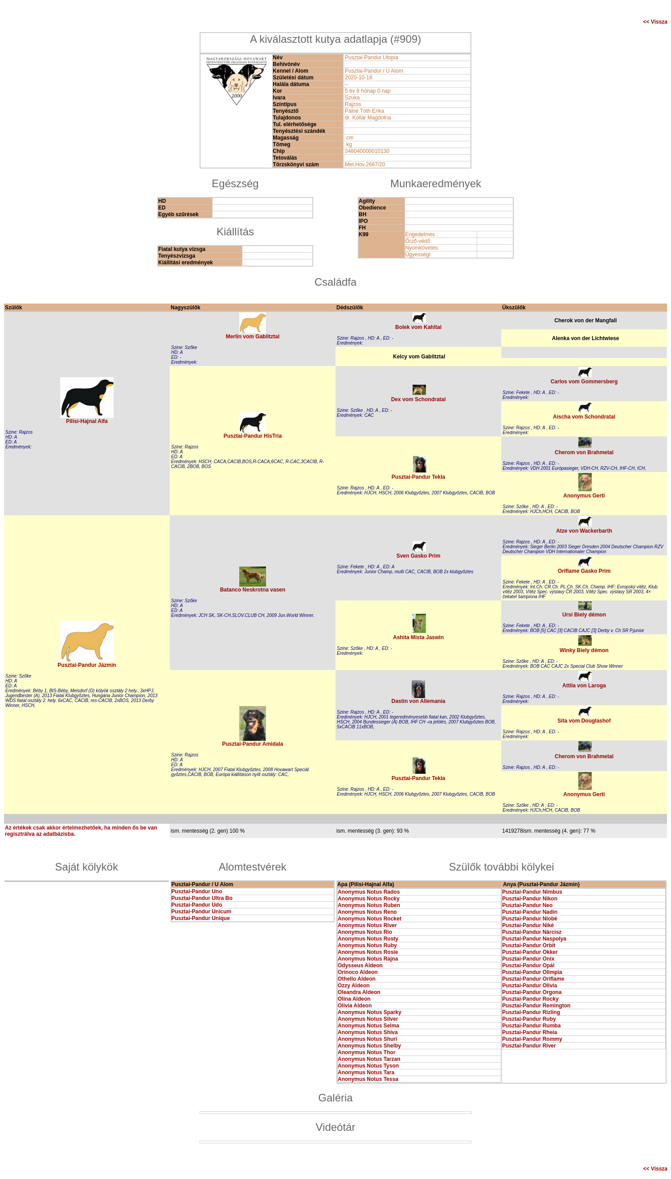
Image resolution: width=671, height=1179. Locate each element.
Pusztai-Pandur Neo (527, 905)
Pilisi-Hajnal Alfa (87, 421)
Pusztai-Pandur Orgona (531, 992)
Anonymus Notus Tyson (368, 1066)
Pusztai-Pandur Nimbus (532, 892)
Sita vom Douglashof (583, 721)
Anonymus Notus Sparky (369, 1012)
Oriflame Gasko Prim (584, 571)
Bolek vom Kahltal (418, 327)
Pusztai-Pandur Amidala (252, 744)
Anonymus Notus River (367, 925)
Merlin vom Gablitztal (253, 336)
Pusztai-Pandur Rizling (531, 1012)
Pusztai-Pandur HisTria (253, 436)
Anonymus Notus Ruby (367, 945)
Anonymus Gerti (584, 496)
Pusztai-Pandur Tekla (418, 477)
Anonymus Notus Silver (368, 1019)
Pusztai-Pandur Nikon (529, 899)
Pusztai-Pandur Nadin (529, 912)
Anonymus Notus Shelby (369, 1046)
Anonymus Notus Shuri (367, 1039)
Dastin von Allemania (419, 701)
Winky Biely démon (584, 650)
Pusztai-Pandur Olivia (529, 985)
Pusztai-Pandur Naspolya (534, 939)
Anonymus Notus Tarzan (369, 1059)
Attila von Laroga (584, 685)
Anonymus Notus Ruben (369, 905)
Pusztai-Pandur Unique (201, 918)
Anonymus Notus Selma (368, 1026)
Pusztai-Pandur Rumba (531, 1026)
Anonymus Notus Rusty (368, 939)
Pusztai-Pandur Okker (530, 952)
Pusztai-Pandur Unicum (202, 911)
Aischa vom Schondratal (584, 417)
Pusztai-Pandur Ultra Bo (202, 898)
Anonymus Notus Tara (366, 1072)
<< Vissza (655, 22)
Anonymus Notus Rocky (369, 899)
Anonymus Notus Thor (366, 1052)
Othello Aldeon (357, 979)
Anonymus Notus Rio (365, 932)
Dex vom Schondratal (418, 399)
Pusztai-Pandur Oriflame (533, 979)
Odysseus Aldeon (360, 965)
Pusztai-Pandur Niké (528, 925)
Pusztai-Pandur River (529, 1046)
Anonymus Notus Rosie (368, 952)
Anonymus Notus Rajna (368, 959)
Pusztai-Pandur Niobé (529, 919)
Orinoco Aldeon (358, 972)
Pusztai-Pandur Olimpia (532, 972)
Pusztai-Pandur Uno (197, 891)
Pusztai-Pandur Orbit (528, 945)
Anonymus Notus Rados (369, 892)
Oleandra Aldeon (359, 992)
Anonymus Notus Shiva (368, 1032)
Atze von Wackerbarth (584, 531)
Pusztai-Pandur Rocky (530, 999)
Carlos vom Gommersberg (584, 381)
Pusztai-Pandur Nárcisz (531, 932)
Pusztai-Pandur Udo (197, 905)
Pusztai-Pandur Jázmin (86, 665)
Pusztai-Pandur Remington (536, 1005)
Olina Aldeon (354, 999)
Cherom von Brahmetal (584, 452)
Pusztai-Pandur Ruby (529, 1019)
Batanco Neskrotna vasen (253, 590)
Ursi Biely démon (584, 615)
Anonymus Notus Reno (367, 912)
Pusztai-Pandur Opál (528, 965)
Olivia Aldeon (355, 1005)
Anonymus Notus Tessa (368, 1079)
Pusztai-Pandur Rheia (529, 1032)
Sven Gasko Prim (419, 556)
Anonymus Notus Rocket (369, 919)
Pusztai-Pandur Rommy (532, 1039)
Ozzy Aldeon (354, 985)
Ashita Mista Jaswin (418, 637)
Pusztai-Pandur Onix (528, 959)
